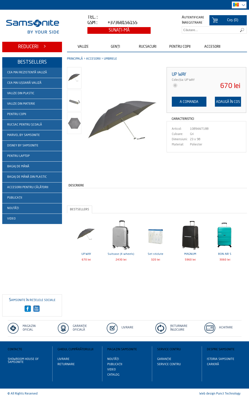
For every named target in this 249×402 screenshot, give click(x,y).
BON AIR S (224, 254)
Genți (115, 46)
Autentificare (193, 17)
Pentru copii (16, 114)
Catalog (113, 374)
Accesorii (212, 46)
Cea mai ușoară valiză (24, 83)
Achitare (226, 327)
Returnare (66, 364)
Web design (207, 393)
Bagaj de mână (18, 166)
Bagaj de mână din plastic (27, 177)
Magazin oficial (29, 328)
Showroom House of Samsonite (23, 361)
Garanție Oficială (80, 328)
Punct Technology (228, 393)
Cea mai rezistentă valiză (27, 72)
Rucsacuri (147, 46)
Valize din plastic (20, 93)
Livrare (127, 327)
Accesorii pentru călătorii (27, 187)
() (232, 20)
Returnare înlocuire (178, 328)
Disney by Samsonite (22, 145)
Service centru (169, 364)
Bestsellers (32, 62)
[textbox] (214, 30)
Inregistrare (192, 22)
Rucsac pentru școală (24, 124)
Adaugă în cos (228, 102)
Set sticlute (155, 254)
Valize (83, 46)
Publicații (14, 197)
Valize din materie (21, 103)
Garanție (164, 359)
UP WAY (190, 80)
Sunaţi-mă (119, 30)
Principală (75, 58)
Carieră (213, 364)
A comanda (189, 102)
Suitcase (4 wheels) (121, 254)
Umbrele (110, 58)
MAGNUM (190, 254)
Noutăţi (13, 208)
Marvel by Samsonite (23, 135)
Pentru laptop (18, 156)
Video (11, 218)
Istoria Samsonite (220, 359)
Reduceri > (32, 47)
